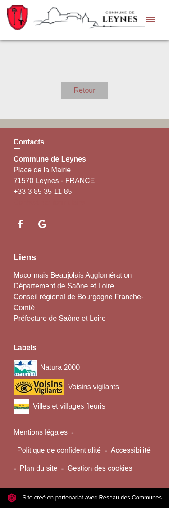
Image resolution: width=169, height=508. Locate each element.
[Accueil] (63, 20)
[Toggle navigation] (150, 20)
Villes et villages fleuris (59, 406)
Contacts (29, 142)
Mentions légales (41, 432)
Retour (84, 90)
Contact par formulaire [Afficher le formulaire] (49, 202)
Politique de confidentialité (59, 450)
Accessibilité (131, 450)
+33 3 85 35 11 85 (43, 191)
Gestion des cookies (99, 468)
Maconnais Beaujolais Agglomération (73, 275)
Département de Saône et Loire (64, 286)
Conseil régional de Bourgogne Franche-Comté (78, 302)
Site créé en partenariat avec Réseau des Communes (84, 497)
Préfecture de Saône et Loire (60, 318)
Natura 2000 (47, 368)
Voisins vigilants (66, 387)
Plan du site (39, 468)
